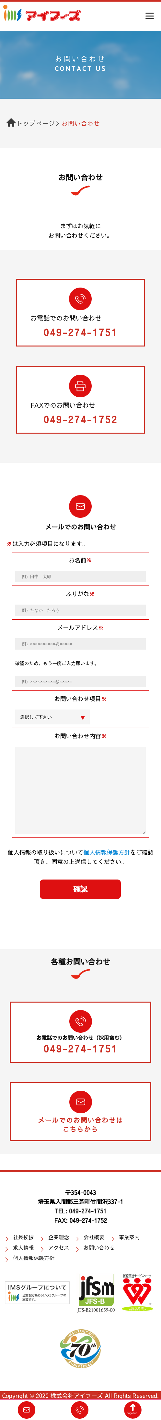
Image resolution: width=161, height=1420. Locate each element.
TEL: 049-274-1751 (80, 1211)
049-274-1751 (80, 332)
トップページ (36, 123)
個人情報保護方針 (106, 852)
